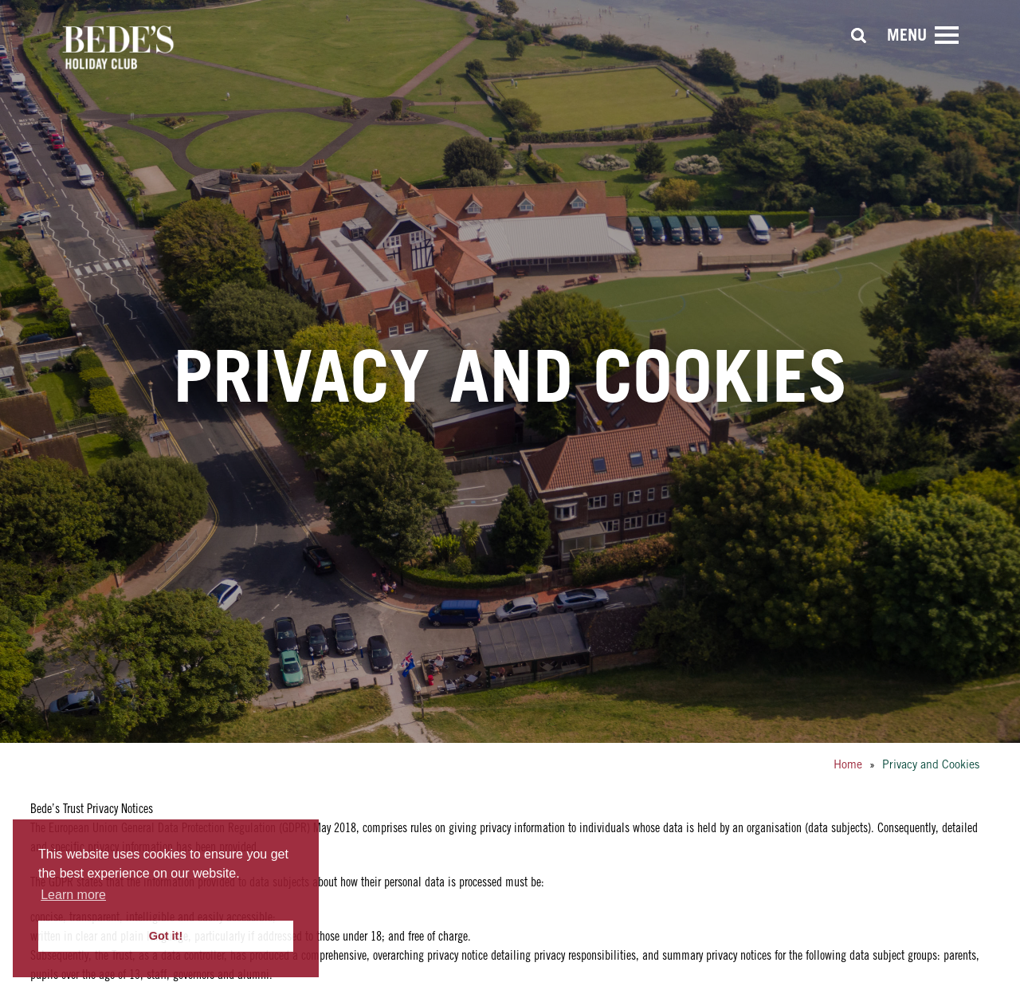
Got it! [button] (165, 935)
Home (848, 764)
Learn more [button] (73, 895)
